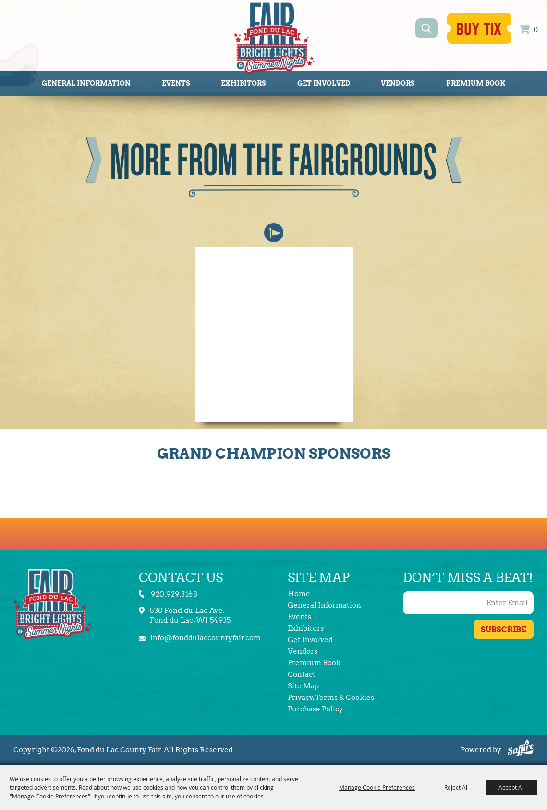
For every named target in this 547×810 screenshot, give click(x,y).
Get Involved (323, 83)
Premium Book (475, 83)
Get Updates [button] (504, 629)
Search (426, 28)
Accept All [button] (511, 787)
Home (299, 593)
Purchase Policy (315, 709)
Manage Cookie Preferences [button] (377, 787)
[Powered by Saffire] (521, 749)
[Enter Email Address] (468, 602)
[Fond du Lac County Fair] (274, 37)
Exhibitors (243, 83)
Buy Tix (479, 29)
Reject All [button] (456, 787)
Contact (302, 674)
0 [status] (536, 30)
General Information (86, 83)
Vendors (398, 83)
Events (176, 83)
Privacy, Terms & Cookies (331, 697)
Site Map (303, 686)
